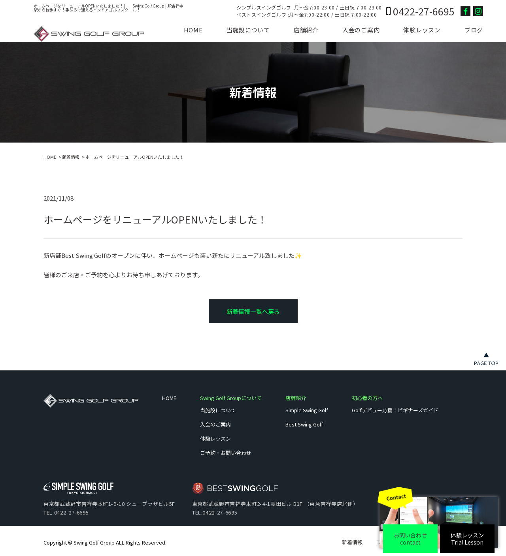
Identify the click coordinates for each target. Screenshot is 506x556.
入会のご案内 (361, 30)
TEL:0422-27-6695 (66, 512)
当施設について (248, 30)
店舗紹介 (306, 30)
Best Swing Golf (304, 424)
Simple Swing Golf (306, 410)
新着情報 (70, 157)
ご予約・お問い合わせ (225, 452)
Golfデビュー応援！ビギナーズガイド (395, 410)
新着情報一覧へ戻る (253, 311)
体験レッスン (422, 30)
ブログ (473, 30)
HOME (193, 30)
